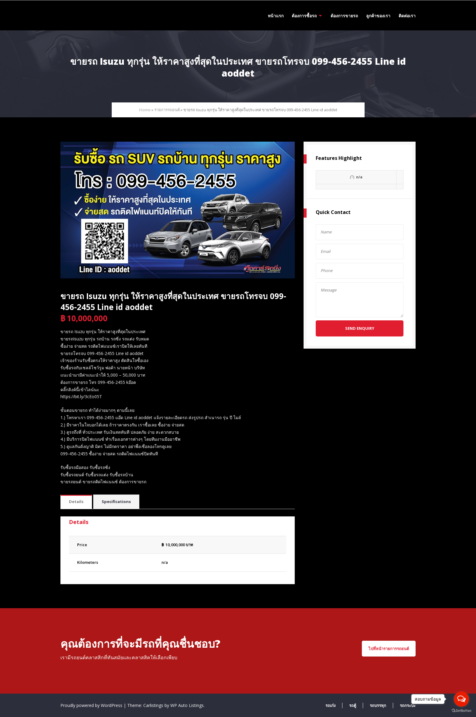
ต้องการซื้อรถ (304, 16)
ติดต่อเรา (407, 16)
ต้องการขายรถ (344, 16)
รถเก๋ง (330, 705)
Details (76, 501)
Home (145, 109)
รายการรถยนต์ (167, 109)
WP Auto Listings (187, 705)
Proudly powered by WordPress (92, 705)
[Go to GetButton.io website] (461, 711)
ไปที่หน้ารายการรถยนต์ (389, 648)
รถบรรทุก (378, 705)
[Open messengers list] (461, 699)
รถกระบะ (408, 705)
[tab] (76, 502)
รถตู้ (352, 705)
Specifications (116, 501)
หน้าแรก (276, 16)
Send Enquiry (359, 328)
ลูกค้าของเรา (378, 16)
